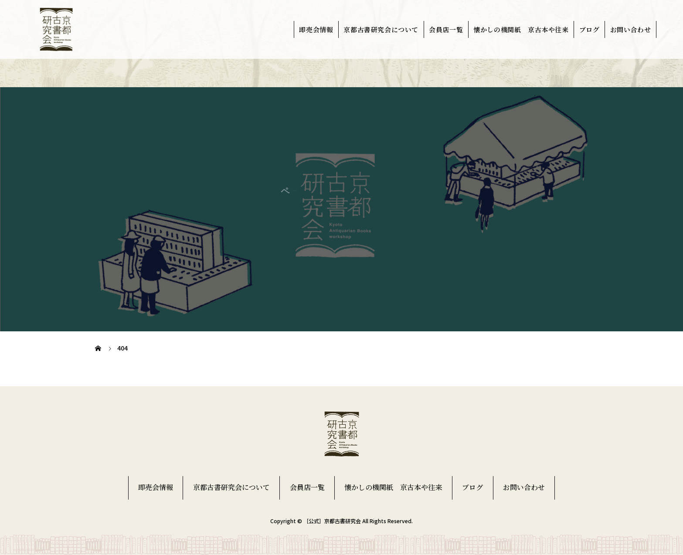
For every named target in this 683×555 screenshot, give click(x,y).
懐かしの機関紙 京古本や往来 (520, 29)
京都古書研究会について (380, 29)
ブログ (589, 29)
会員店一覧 (446, 29)
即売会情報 (316, 29)
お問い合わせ (630, 29)
